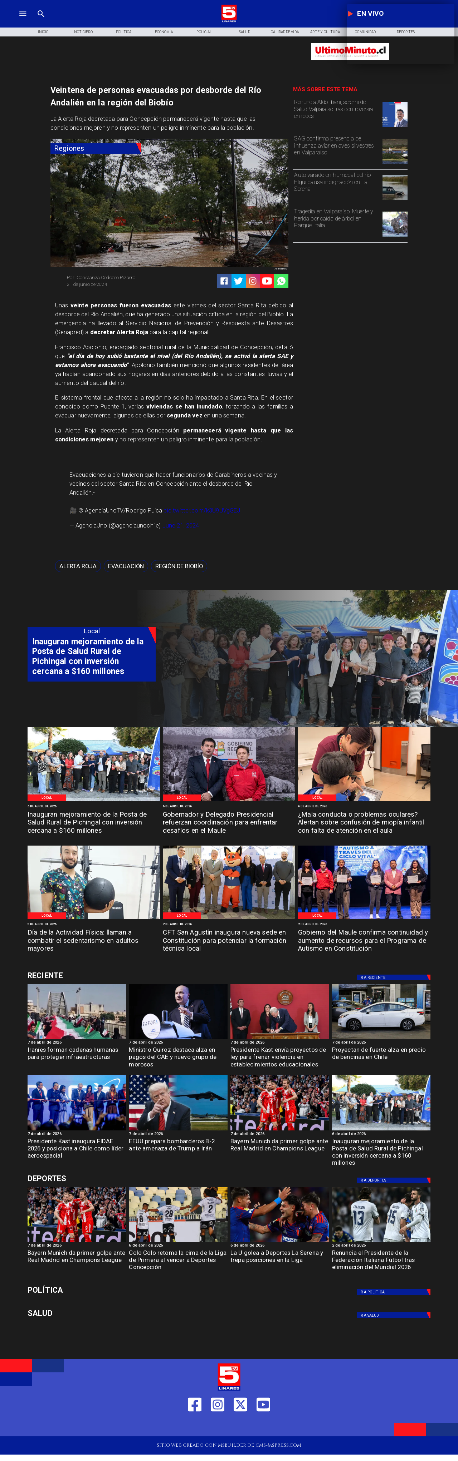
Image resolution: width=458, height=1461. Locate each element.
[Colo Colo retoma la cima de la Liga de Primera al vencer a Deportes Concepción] (178, 1262)
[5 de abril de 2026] (94, 924)
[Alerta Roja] (78, 566)
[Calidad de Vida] (285, 32)
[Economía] (164, 32)
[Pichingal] (94, 801)
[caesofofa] (178, 1038)
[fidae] (77, 1130)
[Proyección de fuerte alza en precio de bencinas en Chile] (381, 1038)
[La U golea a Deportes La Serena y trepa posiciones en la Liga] (279, 1262)
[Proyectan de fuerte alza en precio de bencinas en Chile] (381, 1059)
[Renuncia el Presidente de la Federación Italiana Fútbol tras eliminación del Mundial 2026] (381, 1262)
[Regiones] (95, 148)
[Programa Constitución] (364, 919)
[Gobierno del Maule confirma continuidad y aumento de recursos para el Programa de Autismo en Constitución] (364, 941)
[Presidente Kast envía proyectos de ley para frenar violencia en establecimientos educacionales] (279, 1059)
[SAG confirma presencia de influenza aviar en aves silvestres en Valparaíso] (336, 150)
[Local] (46, 798)
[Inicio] (43, 32)
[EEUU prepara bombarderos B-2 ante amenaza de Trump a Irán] (178, 1151)
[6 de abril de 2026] (94, 806)
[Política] (123, 32)
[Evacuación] (126, 566)
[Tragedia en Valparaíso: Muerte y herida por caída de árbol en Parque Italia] (336, 223)
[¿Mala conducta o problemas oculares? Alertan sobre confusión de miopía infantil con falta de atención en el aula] (364, 823)
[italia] (381, 1241)
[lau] (279, 1241)
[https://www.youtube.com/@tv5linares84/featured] (267, 281)
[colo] (178, 1241)
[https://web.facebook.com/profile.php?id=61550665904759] (194, 1425)
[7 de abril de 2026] (77, 1043)
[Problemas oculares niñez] (364, 801)
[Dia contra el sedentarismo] (94, 919)
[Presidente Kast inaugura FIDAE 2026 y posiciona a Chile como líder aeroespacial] (77, 1151)
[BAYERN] (279, 1130)
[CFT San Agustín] (229, 919)
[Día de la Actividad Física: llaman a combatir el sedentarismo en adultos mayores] (94, 941)
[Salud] (244, 32)
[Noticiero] (83, 32)
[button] (78, 566)
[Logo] (229, 21)
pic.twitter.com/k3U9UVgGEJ (202, 510)
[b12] (178, 1130)
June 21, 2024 (180, 525)
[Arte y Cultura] (325, 32)
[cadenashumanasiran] (77, 1038)
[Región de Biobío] (179, 566)
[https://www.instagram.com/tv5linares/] (253, 281)
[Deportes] (92, 976)
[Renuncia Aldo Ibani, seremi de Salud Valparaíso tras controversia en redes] (336, 114)
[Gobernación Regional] (229, 801)
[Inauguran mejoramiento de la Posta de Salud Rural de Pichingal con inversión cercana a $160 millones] (94, 823)
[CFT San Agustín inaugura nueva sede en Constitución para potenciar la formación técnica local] (229, 941)
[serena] (395, 199)
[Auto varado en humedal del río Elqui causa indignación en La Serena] (336, 187)
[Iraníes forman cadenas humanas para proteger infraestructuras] (77, 1059)
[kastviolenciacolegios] (279, 1038)
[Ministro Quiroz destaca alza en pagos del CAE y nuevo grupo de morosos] (178, 1059)
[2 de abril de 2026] (229, 924)
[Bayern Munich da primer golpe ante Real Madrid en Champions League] (279, 1151)
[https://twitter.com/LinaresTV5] (240, 1425)
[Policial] (204, 32)
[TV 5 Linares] (41, 21)
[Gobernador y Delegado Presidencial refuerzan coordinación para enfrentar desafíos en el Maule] (229, 823)
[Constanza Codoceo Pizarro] (116, 277)
